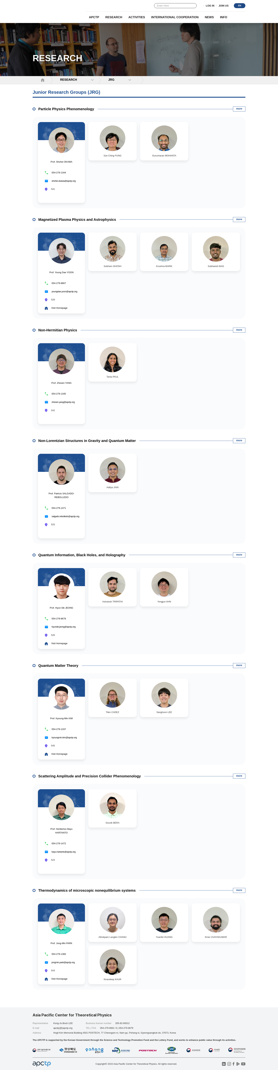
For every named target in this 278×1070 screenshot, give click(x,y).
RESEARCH (113, 17)
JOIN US (224, 5)
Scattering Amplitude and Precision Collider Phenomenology (89, 776)
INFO (223, 17)
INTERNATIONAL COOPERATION (175, 17)
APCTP (94, 17)
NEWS (209, 17)
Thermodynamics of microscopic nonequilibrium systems (87, 890)
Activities (136, 17)
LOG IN (210, 5)
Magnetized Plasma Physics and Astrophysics (77, 220)
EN (239, 5)
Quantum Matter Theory (58, 666)
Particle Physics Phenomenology (66, 109)
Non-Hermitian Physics (57, 330)
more (239, 108)
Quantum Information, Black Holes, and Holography (81, 555)
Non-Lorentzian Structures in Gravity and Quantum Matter (87, 441)
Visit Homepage (59, 308)
